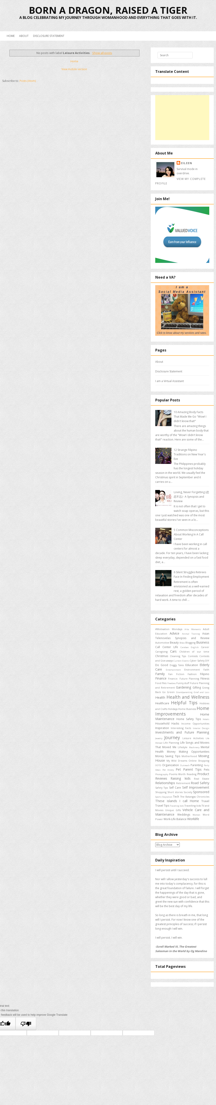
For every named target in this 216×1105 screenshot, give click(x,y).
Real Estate (201, 778)
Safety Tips (161, 787)
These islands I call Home (177, 801)
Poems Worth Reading (182, 774)
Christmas (161, 656)
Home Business (187, 709)
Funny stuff (182, 683)
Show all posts (102, 53)
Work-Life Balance (175, 819)
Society (188, 792)
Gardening (183, 687)
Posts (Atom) (28, 81)
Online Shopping (199, 760)
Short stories (174, 792)
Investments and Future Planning (182, 732)
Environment (192, 669)
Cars (173, 651)
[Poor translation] (26, 1023)
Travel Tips (162, 806)
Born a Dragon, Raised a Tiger (108, 10)
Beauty (174, 642)
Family (160, 674)
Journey (172, 737)
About (24, 36)
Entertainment (173, 669)
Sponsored (201, 792)
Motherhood (189, 756)
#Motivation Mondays (168, 629)
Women (196, 814)
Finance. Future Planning (183, 678)
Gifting (197, 687)
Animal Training (191, 633)
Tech (176, 797)
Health (160, 697)
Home (11, 36)
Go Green (168, 692)
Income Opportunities (195, 723)
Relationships (165, 783)
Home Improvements (182, 711)
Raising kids (180, 778)
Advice (174, 633)
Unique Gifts (173, 810)
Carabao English (189, 647)
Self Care (175, 788)
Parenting (197, 765)
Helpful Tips (184, 703)
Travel (205, 801)
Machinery (194, 747)
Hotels (206, 719)
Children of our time (194, 651)
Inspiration (162, 728)
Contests (193, 656)
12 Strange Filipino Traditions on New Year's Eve (190, 454)
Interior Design (201, 728)
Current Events (181, 660)
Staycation (167, 796)
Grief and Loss (201, 692)
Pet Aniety (168, 769)
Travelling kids (192, 805)
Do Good (161, 665)
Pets (206, 770)
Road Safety (200, 783)
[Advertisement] (182, 117)
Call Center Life (166, 647)
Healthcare (162, 703)
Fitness (204, 678)
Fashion (192, 674)
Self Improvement (195, 787)
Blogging (190, 642)
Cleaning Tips (178, 656)
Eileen (186, 163)
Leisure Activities (193, 738)
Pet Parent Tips (189, 769)
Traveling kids (177, 805)
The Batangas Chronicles (194, 796)
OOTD (158, 765)
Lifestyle (182, 747)
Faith (206, 669)
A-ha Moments (192, 629)
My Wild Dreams (176, 760)
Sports (158, 796)
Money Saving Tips (167, 756)
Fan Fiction (176, 674)
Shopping (160, 792)
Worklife (193, 819)
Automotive (162, 642)
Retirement (183, 783)
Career (205, 647)
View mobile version (74, 69)
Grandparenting (184, 692)
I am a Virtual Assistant (169, 381)
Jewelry (158, 738)
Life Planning (171, 742)
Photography (161, 774)
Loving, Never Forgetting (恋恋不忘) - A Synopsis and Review (191, 496)
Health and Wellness (187, 697)
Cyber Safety (197, 660)
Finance (160, 678)
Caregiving (161, 651)
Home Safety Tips (188, 719)
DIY (207, 660)
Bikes (182, 642)
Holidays (173, 709)
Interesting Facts (181, 728)
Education (191, 665)
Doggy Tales (177, 665)
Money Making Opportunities (188, 752)
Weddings (183, 814)
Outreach (185, 765)
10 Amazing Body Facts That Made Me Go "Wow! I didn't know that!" (190, 416)
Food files (160, 683)
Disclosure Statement (48, 36)
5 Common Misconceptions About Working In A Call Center (191, 534)
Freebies (171, 683)
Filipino (204, 674)
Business (202, 642)
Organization (170, 765)
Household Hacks (167, 723)
